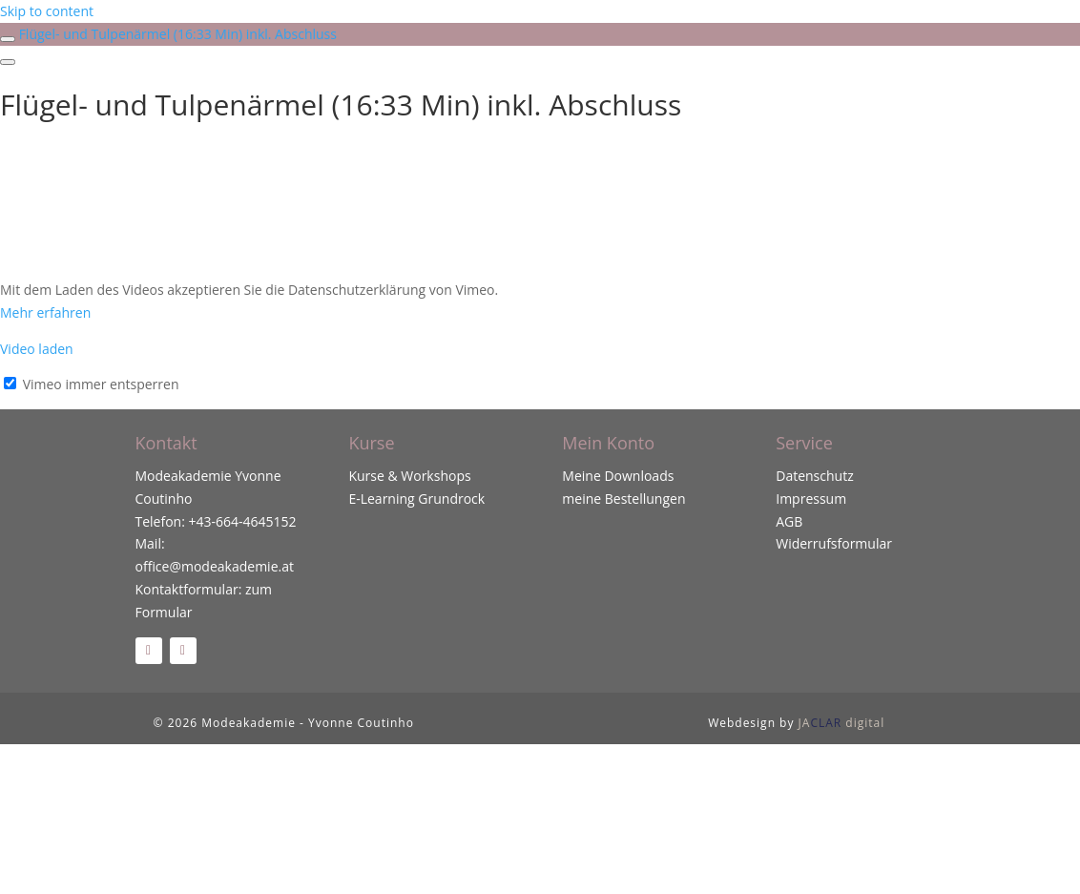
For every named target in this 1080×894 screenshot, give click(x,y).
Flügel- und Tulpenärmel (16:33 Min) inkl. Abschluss (178, 34)
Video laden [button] (36, 349)
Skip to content (46, 11)
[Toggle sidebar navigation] (7, 39)
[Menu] (7, 62)
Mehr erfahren (45, 312)
